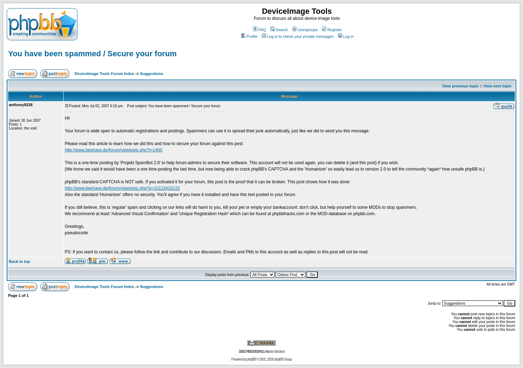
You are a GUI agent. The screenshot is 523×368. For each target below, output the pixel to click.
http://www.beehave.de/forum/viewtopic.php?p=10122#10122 (122, 188)
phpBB (251, 359)
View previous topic (460, 86)
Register (332, 30)
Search (279, 30)
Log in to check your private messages (298, 36)
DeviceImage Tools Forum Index (104, 73)
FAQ (259, 30)
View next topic (497, 86)
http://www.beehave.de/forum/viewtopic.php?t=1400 (113, 150)
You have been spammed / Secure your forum (92, 53)
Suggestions (151, 73)
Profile (249, 36)
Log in (346, 36)
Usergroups (305, 30)
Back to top (19, 261)
